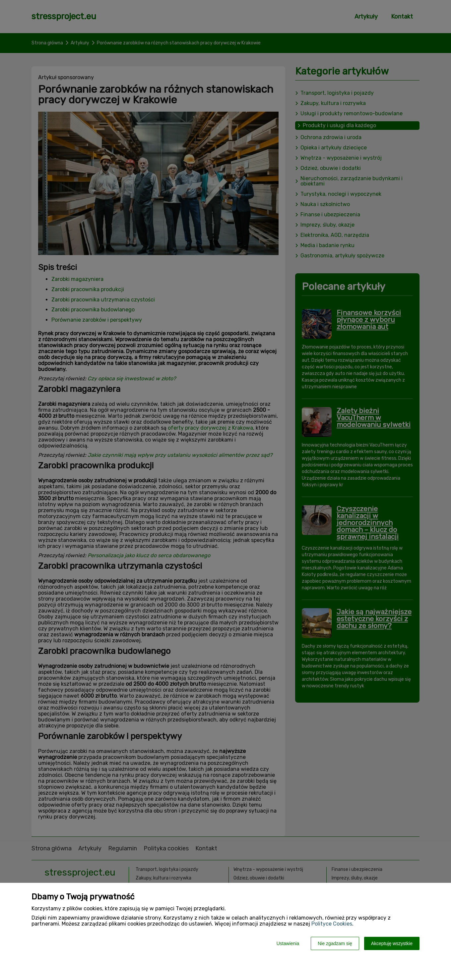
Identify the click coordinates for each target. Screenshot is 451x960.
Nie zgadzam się (335, 943)
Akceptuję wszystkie (392, 943)
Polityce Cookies (331, 924)
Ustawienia (288, 943)
